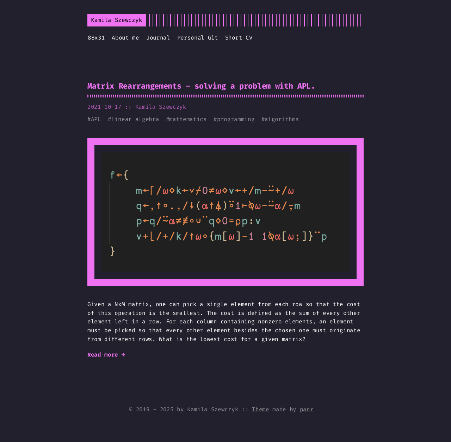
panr (307, 409)
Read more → (106, 354)
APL (96, 119)
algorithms (282, 119)
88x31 (96, 37)
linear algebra (135, 119)
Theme (260, 409)
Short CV (238, 37)
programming (235, 119)
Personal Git (197, 37)
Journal (158, 37)
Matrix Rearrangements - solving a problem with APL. (201, 86)
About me (125, 37)
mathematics (187, 119)
